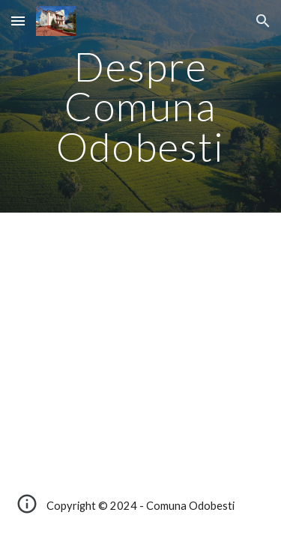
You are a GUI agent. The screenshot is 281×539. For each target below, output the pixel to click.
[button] (18, 20)
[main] (141, 106)
